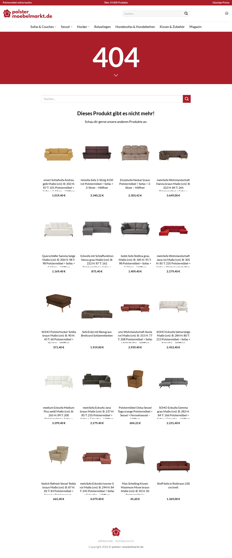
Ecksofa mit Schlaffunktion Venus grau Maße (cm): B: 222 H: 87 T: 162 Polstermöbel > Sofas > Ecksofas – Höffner (96, 263)
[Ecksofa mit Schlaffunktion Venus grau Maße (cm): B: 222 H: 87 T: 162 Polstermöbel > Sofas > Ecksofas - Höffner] (97, 228)
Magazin (195, 27)
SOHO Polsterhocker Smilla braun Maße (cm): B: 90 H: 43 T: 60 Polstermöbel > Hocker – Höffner (59, 337)
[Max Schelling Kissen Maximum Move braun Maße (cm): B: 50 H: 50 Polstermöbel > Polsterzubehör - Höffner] (135, 455)
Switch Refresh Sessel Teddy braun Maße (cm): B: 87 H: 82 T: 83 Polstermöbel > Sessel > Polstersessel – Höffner (58, 491)
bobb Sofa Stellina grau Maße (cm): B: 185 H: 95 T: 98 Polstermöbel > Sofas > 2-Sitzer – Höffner (135, 261)
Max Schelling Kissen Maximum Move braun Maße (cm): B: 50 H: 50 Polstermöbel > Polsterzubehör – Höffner (135, 491)
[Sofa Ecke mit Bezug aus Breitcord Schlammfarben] (97, 303)
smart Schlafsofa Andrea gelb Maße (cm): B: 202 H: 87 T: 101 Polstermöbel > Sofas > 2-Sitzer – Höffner (59, 185)
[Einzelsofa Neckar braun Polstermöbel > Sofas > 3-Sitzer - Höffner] (135, 152)
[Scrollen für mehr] (116, 75)
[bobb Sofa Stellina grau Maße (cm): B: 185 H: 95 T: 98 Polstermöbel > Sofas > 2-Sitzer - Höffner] (135, 228)
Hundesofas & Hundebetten (135, 27)
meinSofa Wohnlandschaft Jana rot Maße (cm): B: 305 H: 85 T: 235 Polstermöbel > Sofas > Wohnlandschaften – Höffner (173, 263)
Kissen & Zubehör (172, 27)
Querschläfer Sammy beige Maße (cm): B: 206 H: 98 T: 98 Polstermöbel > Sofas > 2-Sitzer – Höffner (58, 261)
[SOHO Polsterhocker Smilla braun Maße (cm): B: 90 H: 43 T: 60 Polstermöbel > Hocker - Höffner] (58, 303)
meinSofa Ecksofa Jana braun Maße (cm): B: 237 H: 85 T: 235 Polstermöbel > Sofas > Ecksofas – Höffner (97, 413)
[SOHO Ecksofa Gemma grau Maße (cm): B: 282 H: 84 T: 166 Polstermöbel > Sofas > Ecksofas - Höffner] (173, 379)
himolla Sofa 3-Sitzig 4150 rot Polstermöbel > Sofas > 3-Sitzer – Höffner (96, 183)
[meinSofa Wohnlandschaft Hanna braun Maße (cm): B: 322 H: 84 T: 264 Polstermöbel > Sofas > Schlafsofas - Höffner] (173, 152)
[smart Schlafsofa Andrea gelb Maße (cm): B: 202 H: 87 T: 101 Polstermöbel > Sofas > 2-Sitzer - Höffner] (58, 152)
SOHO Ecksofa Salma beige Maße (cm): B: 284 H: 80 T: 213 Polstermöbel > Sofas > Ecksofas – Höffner (173, 337)
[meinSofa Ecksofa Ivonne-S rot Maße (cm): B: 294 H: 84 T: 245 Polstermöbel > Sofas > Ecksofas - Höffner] (97, 455)
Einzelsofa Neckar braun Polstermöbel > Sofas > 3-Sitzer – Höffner (135, 183)
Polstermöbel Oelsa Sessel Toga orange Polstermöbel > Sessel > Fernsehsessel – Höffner (135, 413)
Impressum (105, 541)
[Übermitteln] (186, 13)
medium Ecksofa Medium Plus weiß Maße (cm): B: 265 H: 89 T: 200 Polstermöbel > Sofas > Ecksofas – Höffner (58, 415)
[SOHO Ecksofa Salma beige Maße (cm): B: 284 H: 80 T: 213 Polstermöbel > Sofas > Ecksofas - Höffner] (173, 303)
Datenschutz (124, 541)
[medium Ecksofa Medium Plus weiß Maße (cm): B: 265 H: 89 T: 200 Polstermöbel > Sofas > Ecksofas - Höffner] (58, 379)
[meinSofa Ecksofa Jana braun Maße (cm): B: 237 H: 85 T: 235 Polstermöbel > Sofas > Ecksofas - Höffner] (97, 379)
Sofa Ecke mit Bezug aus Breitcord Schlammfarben (97, 333)
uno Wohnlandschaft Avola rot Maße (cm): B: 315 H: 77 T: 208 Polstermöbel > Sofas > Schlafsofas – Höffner (135, 337)
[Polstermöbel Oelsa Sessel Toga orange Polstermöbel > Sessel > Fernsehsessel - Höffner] (135, 379)
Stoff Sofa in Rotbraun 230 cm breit (173, 485)
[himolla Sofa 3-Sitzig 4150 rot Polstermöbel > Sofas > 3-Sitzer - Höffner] (97, 152)
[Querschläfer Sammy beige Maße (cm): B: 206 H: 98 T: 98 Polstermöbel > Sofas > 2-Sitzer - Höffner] (58, 228)
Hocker (83, 27)
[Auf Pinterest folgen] (226, 13)
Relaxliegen (102, 27)
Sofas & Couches (43, 27)
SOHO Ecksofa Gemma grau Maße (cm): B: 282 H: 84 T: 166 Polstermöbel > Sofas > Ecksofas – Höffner (173, 413)
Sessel (66, 27)
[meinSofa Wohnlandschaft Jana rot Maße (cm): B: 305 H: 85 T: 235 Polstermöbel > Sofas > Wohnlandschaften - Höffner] (173, 228)
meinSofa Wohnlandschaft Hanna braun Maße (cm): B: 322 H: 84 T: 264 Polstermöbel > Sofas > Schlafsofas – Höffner (173, 187)
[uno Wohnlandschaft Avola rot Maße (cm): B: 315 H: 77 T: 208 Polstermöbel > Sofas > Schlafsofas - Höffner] (135, 303)
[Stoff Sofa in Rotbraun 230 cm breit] (173, 455)
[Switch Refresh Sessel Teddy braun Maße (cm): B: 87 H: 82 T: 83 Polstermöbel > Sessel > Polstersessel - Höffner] (58, 455)
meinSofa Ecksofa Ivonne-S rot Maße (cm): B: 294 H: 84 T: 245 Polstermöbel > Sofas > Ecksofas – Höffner (97, 489)
